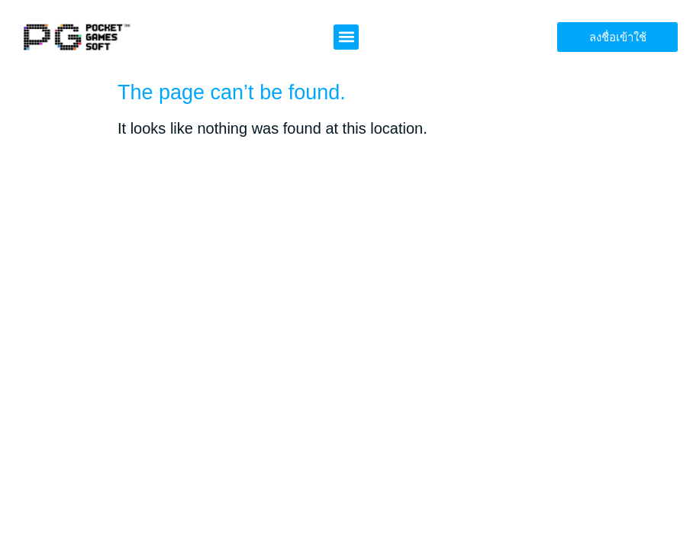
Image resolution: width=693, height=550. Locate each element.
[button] (346, 37)
